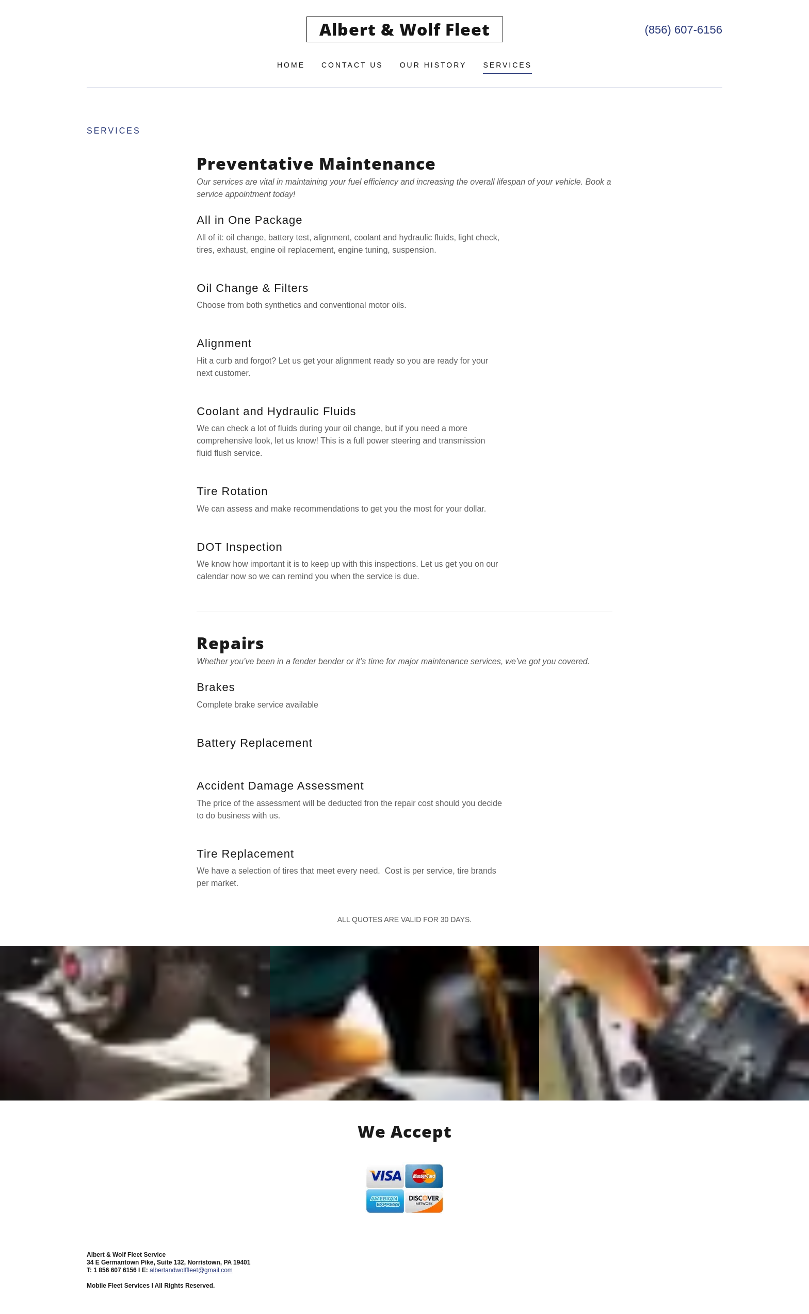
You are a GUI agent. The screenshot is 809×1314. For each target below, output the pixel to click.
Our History (433, 65)
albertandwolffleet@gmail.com (191, 1270)
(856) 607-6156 (683, 29)
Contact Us (352, 65)
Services (507, 65)
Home (291, 65)
